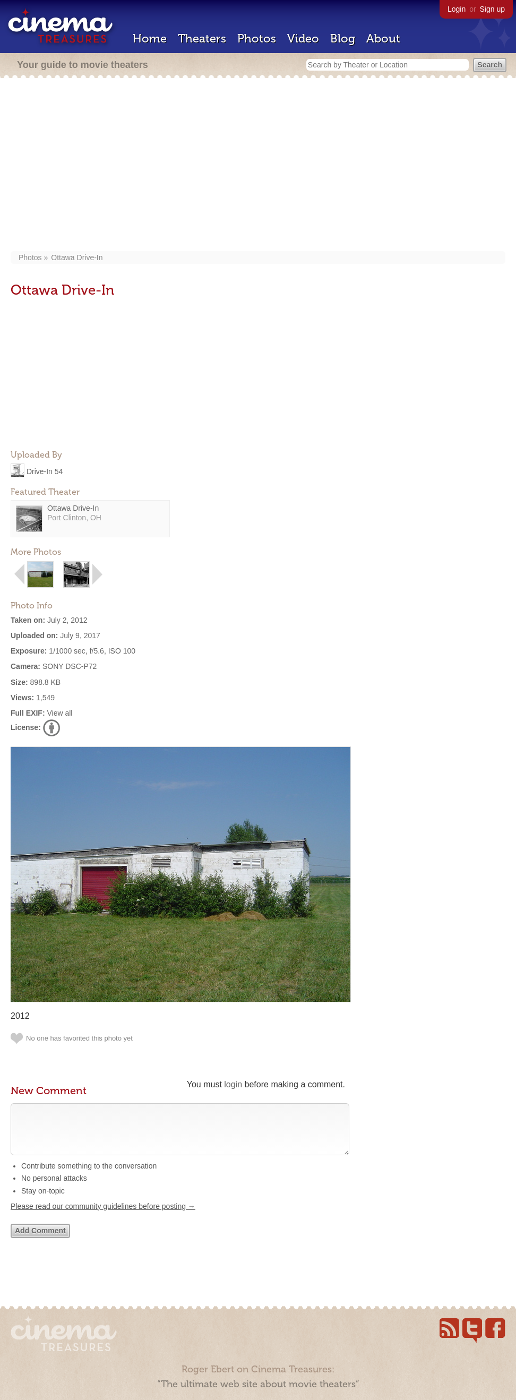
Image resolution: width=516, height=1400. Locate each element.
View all (59, 713)
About (383, 38)
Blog (342, 38)
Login (457, 9)
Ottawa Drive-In (76, 257)
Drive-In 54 (45, 471)
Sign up (492, 9)
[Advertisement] (258, 165)
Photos (256, 38)
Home (150, 38)
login (233, 1084)
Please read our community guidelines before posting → (103, 1217)
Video (303, 38)
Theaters (202, 38)
